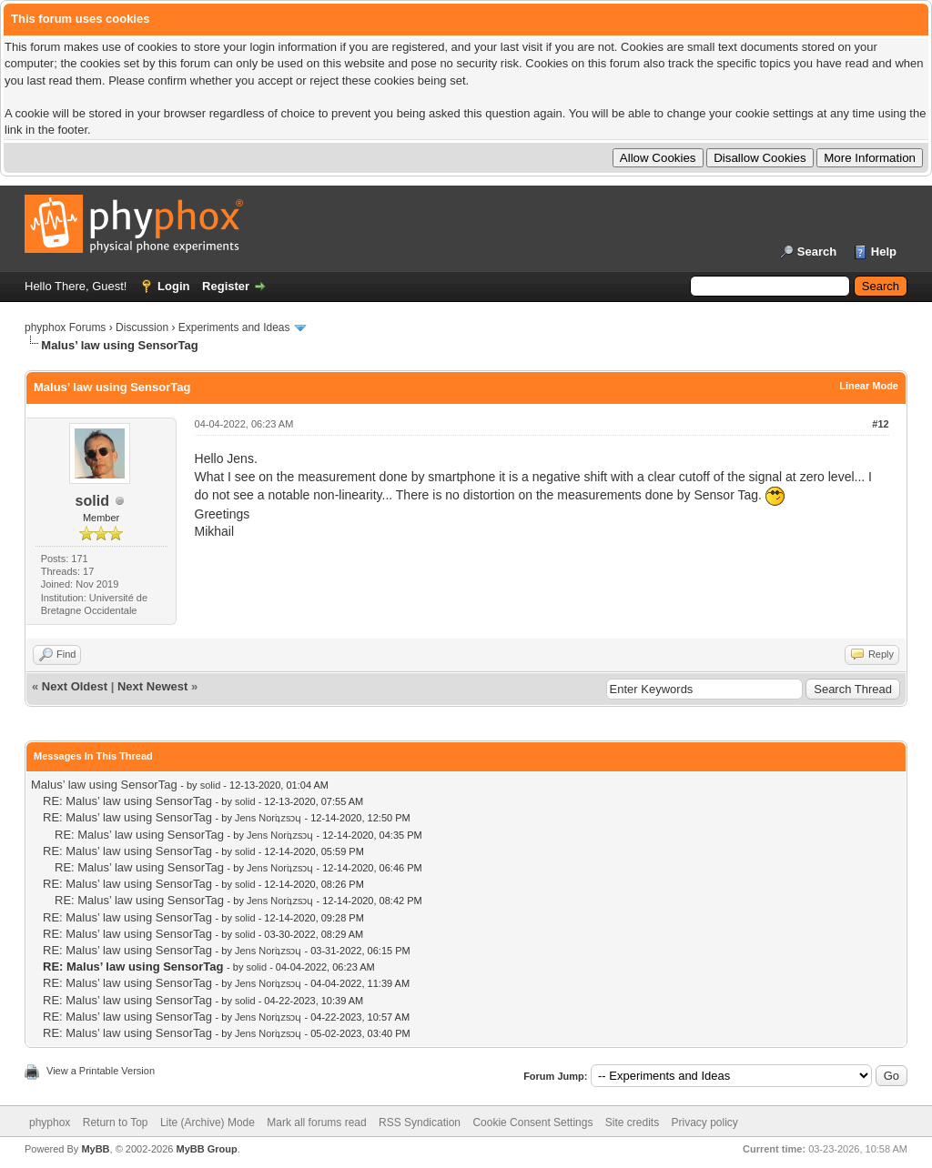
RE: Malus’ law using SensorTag (127, 801)
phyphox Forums (65, 327)
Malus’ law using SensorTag (104, 784)
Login (173, 286)
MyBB (95, 1148)
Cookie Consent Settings (532, 1122)
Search (816, 251)
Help (884, 251)
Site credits (632, 1122)
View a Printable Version (100, 1070)
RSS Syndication (420, 1122)
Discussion (142, 327)
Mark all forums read (316, 1122)
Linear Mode (868, 385)
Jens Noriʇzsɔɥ (268, 817)
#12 (880, 423)
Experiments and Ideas (234, 327)
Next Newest (152, 686)
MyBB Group (206, 1148)
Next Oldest (74, 686)
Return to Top (115, 1122)
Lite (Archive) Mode (207, 1122)
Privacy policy (705, 1122)
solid (92, 500)
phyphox (49, 1122)
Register (225, 286)
